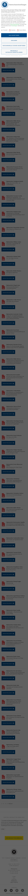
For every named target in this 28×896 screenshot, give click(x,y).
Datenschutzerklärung (14, 24)
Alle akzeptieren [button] (14, 35)
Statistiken (12, 29)
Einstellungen (14, 25)
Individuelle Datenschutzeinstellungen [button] (14, 51)
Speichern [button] (14, 40)
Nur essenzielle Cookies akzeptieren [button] (14, 45)
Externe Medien (21, 29)
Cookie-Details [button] (8, 55)
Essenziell (4, 29)
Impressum (20, 55)
